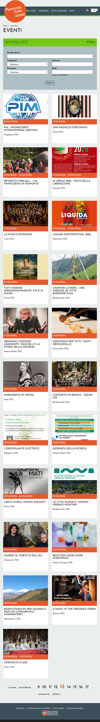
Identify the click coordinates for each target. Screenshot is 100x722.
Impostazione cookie (75, 708)
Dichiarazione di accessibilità (38, 708)
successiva (44, 694)
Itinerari (43, 11)
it (94, 10)
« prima (12, 687)
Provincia (11, 68)
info (72, 11)
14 (69, 687)
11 (50, 687)
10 (44, 687)
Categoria (12, 61)
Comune (56, 61)
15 (75, 687)
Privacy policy (58, 708)
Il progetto (20, 708)
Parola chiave (13, 53)
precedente (25, 687)
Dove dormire (59, 11)
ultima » (56, 694)
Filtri (92, 42)
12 (56, 687)
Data (54, 68)
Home (5, 26)
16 (81, 687)
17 (87, 687)
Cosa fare (30, 11)
